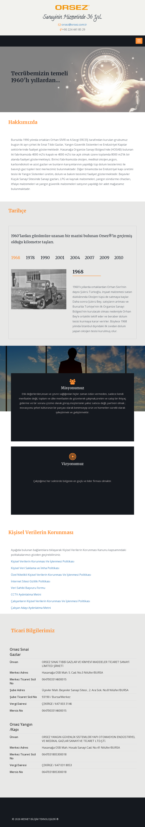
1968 (15, 257)
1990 (45, 257)
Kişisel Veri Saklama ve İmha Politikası (35, 568)
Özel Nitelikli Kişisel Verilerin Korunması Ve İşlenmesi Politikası (51, 575)
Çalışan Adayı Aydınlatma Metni (31, 608)
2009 (104, 257)
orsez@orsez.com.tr (74, 24)
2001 (59, 257)
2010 (118, 257)
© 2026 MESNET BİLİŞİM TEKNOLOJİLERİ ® (35, 819)
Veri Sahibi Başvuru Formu (28, 588)
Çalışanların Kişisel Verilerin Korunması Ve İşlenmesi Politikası (50, 601)
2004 (75, 257)
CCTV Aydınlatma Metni (26, 594)
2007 (89, 257)
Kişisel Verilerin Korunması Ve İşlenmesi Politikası (42, 561)
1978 (30, 257)
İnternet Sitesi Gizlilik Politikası (30, 581)
